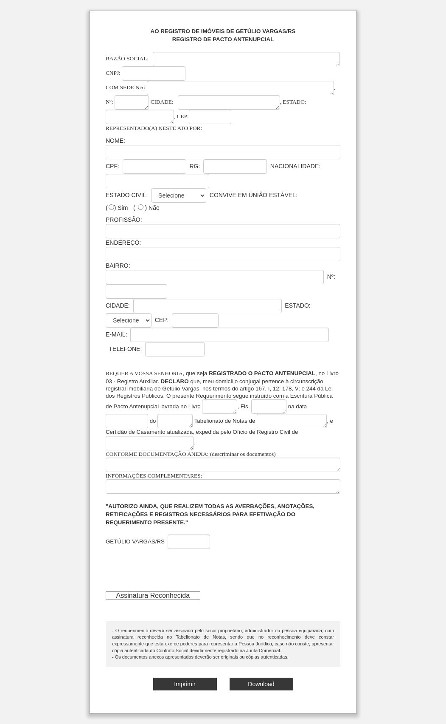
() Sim (117, 207)
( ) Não (146, 207)
